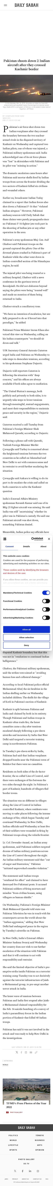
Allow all (26, 629)
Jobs (6, 1179)
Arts (39, 1145)
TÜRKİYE (40, 1135)
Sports (13, 1150)
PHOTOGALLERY (16, 1112)
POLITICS (13, 1135)
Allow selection (26, 637)
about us (25, 1179)
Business (40, 1140)
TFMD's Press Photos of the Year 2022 (26, 1105)
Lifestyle (13, 1145)
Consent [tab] (9, 546)
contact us (37, 1179)
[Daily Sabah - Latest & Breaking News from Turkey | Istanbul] (26, 5)
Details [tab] (26, 546)
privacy (15, 1179)
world (5, 1065)
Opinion (39, 1150)
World (13, 1140)
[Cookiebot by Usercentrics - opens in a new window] (32, 539)
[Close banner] (49, 539)
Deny (26, 645)
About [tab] (43, 546)
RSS (47, 1179)
